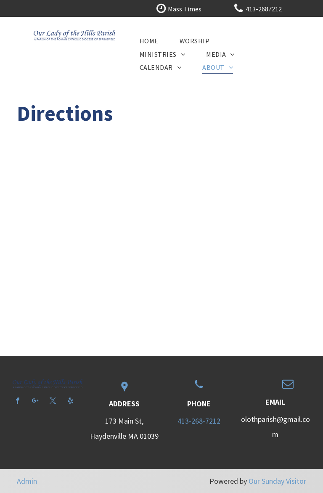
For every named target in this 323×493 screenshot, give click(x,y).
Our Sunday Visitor (277, 481)
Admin (27, 481)
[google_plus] (35, 402)
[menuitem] (149, 40)
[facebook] (17, 402)
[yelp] (70, 402)
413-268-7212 (198, 421)
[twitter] (53, 402)
